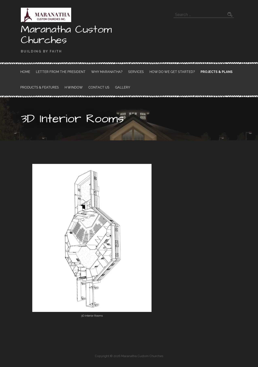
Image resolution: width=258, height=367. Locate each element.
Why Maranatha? (107, 72)
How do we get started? (172, 72)
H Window (73, 87)
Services (136, 72)
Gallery (122, 87)
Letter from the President (61, 72)
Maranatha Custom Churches (66, 34)
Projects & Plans (217, 72)
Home (25, 72)
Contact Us (98, 87)
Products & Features (39, 87)
